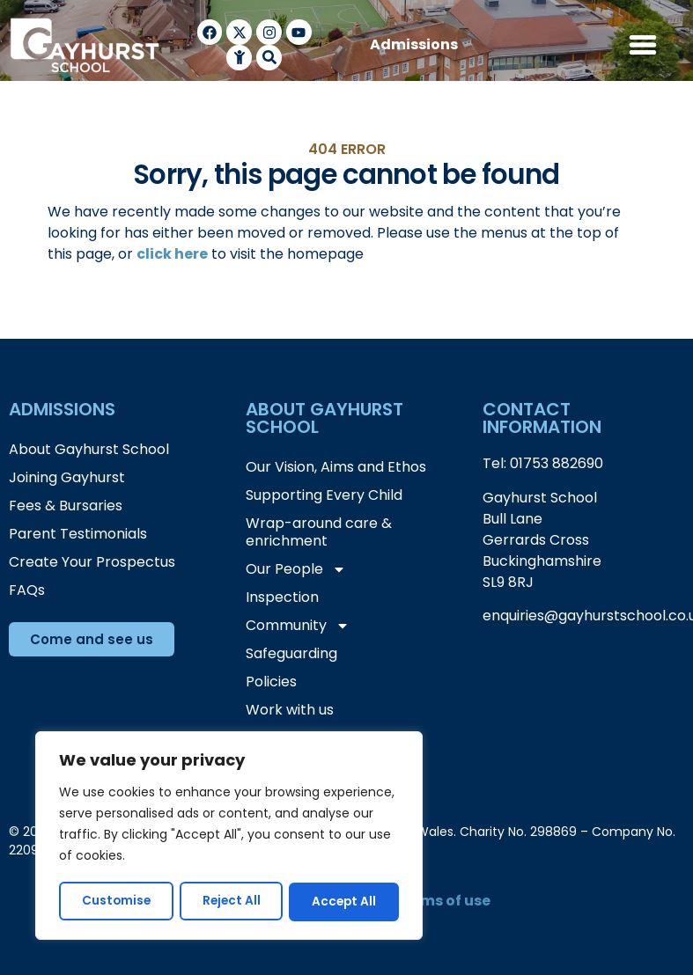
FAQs (27, 590)
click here (172, 254)
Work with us (290, 710)
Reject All (232, 902)
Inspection (282, 597)
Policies (271, 681)
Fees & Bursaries (65, 505)
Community (298, 626)
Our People (296, 569)
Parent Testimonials (78, 534)
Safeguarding (291, 653)
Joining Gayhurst (67, 477)
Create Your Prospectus (92, 562)
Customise (116, 902)
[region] (229, 837)
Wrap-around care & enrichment (319, 532)
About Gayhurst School (89, 449)
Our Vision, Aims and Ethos (336, 467)
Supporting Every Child (324, 495)
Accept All (345, 902)
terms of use (444, 901)
